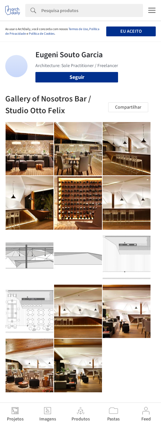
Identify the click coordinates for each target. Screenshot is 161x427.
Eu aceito (131, 31)
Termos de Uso (78, 29)
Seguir (77, 77)
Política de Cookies (41, 33)
